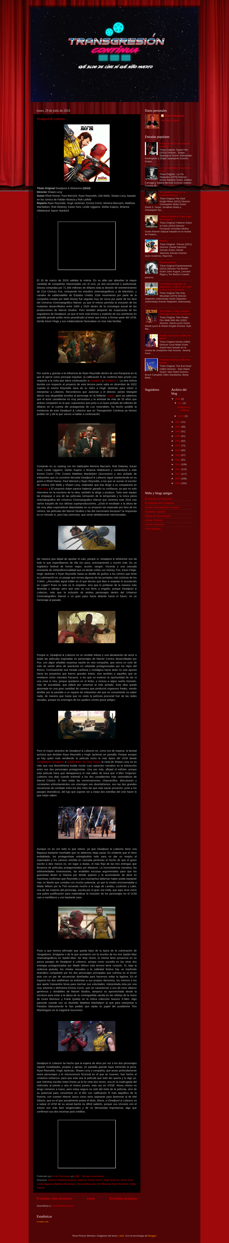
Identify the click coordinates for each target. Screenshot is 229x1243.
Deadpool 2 (111, 380)
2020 (178, 431)
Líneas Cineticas (154, 520)
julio (180, 403)
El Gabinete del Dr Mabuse (159, 503)
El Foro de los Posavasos (158, 498)
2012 (178, 469)
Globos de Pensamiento (158, 516)
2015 (178, 455)
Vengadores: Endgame (50, 761)
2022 (178, 422)
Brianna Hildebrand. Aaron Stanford (67, 1180)
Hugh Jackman (111, 1180)
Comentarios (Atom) (63, 1205)
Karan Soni (127, 1180)
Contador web (42, 1222)
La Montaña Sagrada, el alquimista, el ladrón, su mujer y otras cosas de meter (176, 287)
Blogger (152, 1235)
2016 (178, 450)
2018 (178, 441)
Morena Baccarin (86, 1184)
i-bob (121, 1235)
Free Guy (42, 488)
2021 (178, 426)
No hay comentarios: (93, 1176)
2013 (178, 464)
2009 (178, 483)
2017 (178, 445)
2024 (178, 399)
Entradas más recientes (54, 1198)
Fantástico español (155, 511)
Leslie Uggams (45, 1184)
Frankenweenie (168, 262)
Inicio (91, 1198)
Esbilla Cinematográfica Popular (162, 507)
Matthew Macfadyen (65, 1184)
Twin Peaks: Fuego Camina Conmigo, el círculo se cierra (175, 312)
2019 (178, 436)
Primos (163, 240)
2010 (178, 478)
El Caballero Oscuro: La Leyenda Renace (172, 193)
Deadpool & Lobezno (51, 119)
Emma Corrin (95, 1180)
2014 (178, 459)
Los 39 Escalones (154, 524)
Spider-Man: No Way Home (83, 761)
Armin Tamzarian (174, 115)
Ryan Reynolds (120, 1184)
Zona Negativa (153, 528)
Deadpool (95, 380)
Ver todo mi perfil (170, 120)
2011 (178, 474)
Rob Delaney (104, 1184)
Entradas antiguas (123, 1198)
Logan (110, 395)
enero (181, 416)
